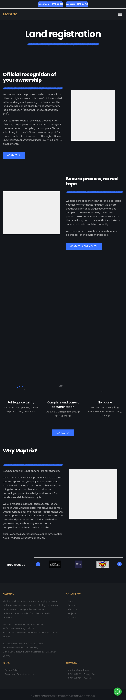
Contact (72, 617)
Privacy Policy (12, 670)
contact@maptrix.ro (78, 670)
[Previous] (38, 564)
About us (72, 609)
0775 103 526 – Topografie (81, 674)
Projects (72, 613)
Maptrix (10, 14)
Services (72, 605)
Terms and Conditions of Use (19, 674)
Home (71, 601)
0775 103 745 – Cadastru (80, 678)
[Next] (119, 564)
